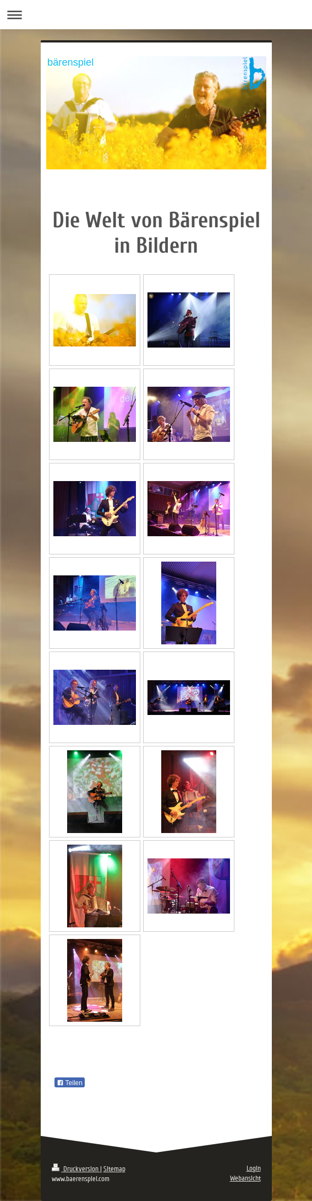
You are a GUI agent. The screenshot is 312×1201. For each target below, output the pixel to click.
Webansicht (245, 1178)
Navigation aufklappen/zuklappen (156, 14)
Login (254, 1168)
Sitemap (114, 1169)
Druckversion (76, 1169)
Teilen (70, 1083)
